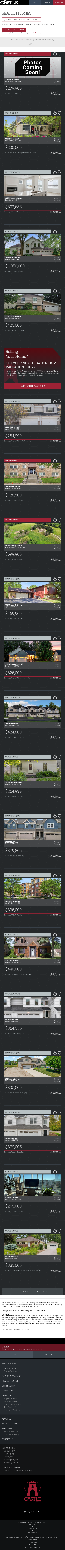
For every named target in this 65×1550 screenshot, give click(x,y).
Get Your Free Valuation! (32, 386)
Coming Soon (12, 113)
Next (39, 1292)
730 (32, 1292)
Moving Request (10, 1381)
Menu (59, 4)
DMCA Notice (32, 1545)
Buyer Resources (11, 1398)
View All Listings (32, 1539)
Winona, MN (32, 1524)
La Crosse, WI (32, 1532)
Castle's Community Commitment (18, 1470)
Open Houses (8, 1386)
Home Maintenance (12, 1404)
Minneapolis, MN (11, 1459)
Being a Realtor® (11, 1431)
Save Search (9, 30)
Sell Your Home (10, 1368)
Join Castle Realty (11, 1434)
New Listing (11, 53)
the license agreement (39, 33)
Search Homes (9, 1363)
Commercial (8, 1391)
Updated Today (12, 172)
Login (35, 4)
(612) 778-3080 (32, 1511)
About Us (6, 1419)
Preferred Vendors (12, 1410)
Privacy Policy (32, 1542)
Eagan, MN (8, 1457)
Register (46, 4)
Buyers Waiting (10, 1371)
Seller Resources (11, 1401)
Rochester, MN (32, 1528)
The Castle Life (10, 1407)
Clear (21, 30)
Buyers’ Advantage (11, 1376)
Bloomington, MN (11, 1462)
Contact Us (7, 1439)
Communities (8, 1448)
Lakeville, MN (9, 1451)
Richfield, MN (9, 1454)
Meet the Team (9, 1424)
